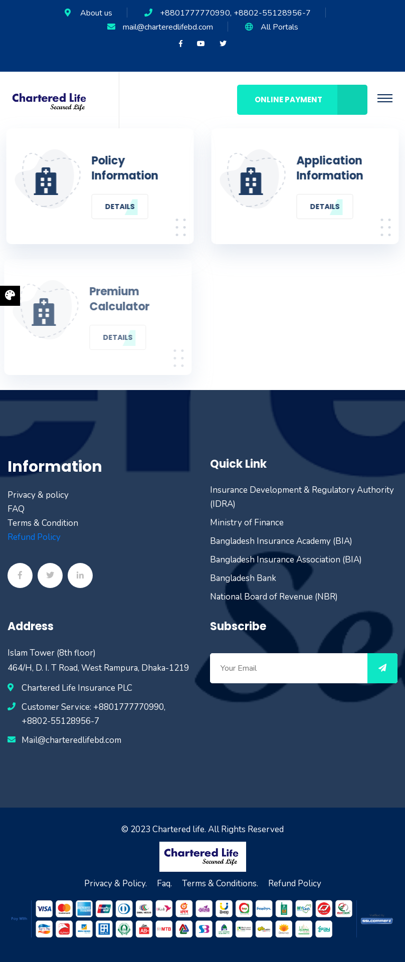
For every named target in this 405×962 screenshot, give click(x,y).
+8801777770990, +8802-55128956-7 (235, 13)
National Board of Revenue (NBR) (274, 597)
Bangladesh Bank (243, 578)
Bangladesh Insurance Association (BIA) (286, 559)
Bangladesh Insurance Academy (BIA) (281, 541)
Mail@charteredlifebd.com (71, 740)
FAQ (16, 509)
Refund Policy (34, 537)
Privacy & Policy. (115, 883)
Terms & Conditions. (220, 883)
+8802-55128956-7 (60, 721)
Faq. (164, 883)
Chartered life (178, 829)
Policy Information (124, 168)
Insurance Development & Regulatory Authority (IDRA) (302, 497)
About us (96, 13)
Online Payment (311, 100)
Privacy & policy (38, 495)
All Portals (279, 27)
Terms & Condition (43, 523)
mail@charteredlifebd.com (168, 27)
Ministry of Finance (247, 522)
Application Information (330, 168)
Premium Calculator (118, 299)
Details (119, 207)
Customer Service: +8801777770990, (93, 707)
